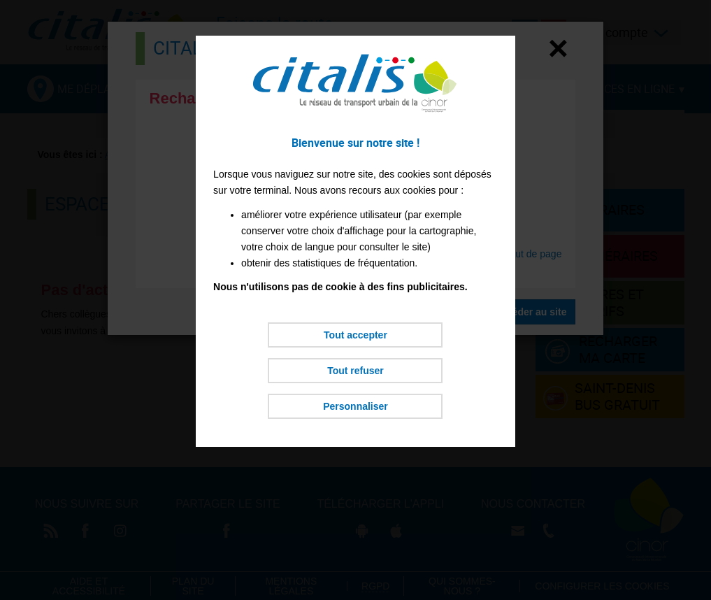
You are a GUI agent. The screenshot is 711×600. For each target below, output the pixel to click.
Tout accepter (355, 335)
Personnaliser (355, 406)
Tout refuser (355, 370)
